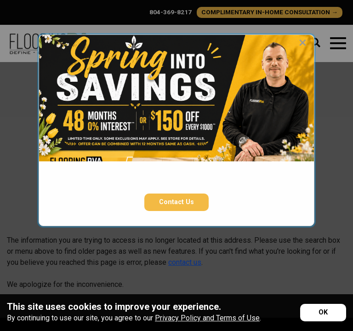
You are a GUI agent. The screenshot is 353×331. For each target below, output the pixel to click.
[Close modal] (303, 42)
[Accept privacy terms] (323, 312)
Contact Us (176, 202)
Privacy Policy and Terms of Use (207, 318)
